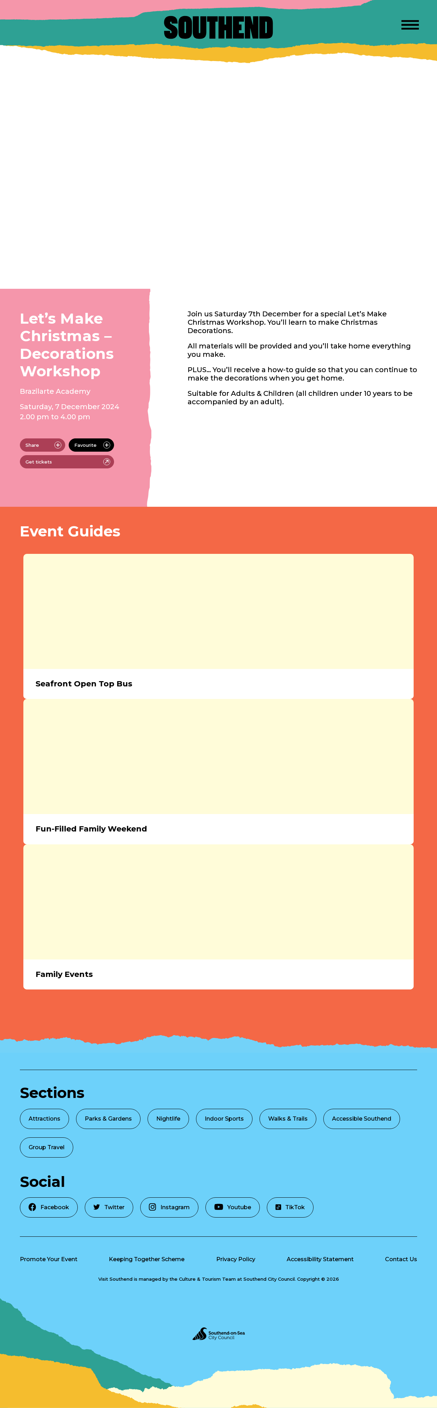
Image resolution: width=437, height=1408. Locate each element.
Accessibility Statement (320, 1259)
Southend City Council (269, 1279)
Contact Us (401, 1259)
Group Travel (47, 1147)
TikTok (290, 1207)
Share (43, 445)
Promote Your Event (48, 1259)
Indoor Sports (224, 1118)
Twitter (109, 1207)
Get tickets (67, 461)
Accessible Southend (361, 1118)
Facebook (49, 1207)
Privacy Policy (235, 1259)
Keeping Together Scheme (146, 1259)
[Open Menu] (410, 24)
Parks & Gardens (108, 1118)
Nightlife (168, 1118)
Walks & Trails (288, 1118)
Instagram (169, 1207)
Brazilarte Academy (55, 391)
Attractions (44, 1118)
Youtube (232, 1207)
